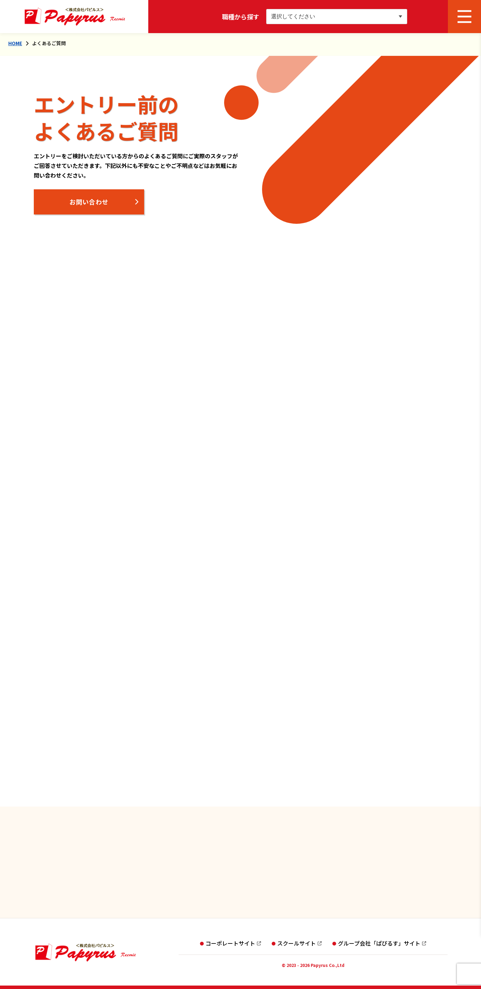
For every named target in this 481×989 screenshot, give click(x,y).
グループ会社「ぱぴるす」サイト (379, 943)
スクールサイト (296, 943)
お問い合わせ (89, 201)
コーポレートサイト (230, 943)
